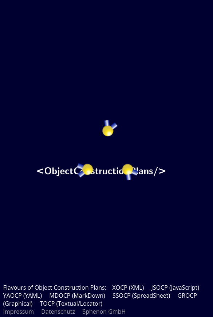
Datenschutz (58, 312)
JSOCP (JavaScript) (175, 287)
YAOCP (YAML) (22, 295)
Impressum (18, 312)
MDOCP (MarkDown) (77, 295)
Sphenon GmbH (104, 312)
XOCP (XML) (128, 287)
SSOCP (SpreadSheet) (141, 295)
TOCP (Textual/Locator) (71, 304)
